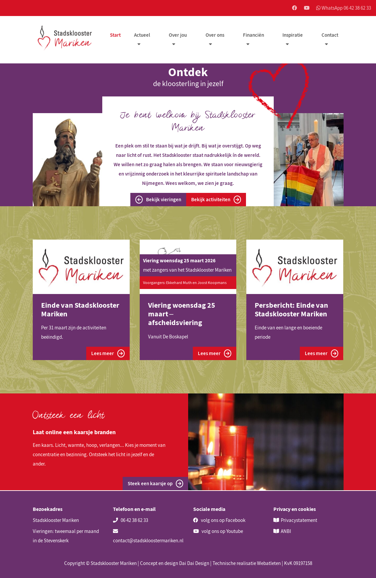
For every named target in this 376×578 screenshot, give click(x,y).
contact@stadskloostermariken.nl (148, 536)
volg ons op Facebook (219, 520)
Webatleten (269, 563)
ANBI (286, 531)
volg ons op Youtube (218, 531)
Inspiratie (293, 35)
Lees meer (108, 354)
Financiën (253, 35)
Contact (330, 35)
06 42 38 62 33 (130, 520)
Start (116, 35)
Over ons (215, 35)
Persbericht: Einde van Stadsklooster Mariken (291, 310)
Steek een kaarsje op (155, 484)
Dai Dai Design (194, 563)
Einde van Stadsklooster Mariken (80, 310)
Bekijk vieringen (158, 200)
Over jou (178, 35)
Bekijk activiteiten (216, 200)
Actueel (143, 35)
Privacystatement (299, 520)
